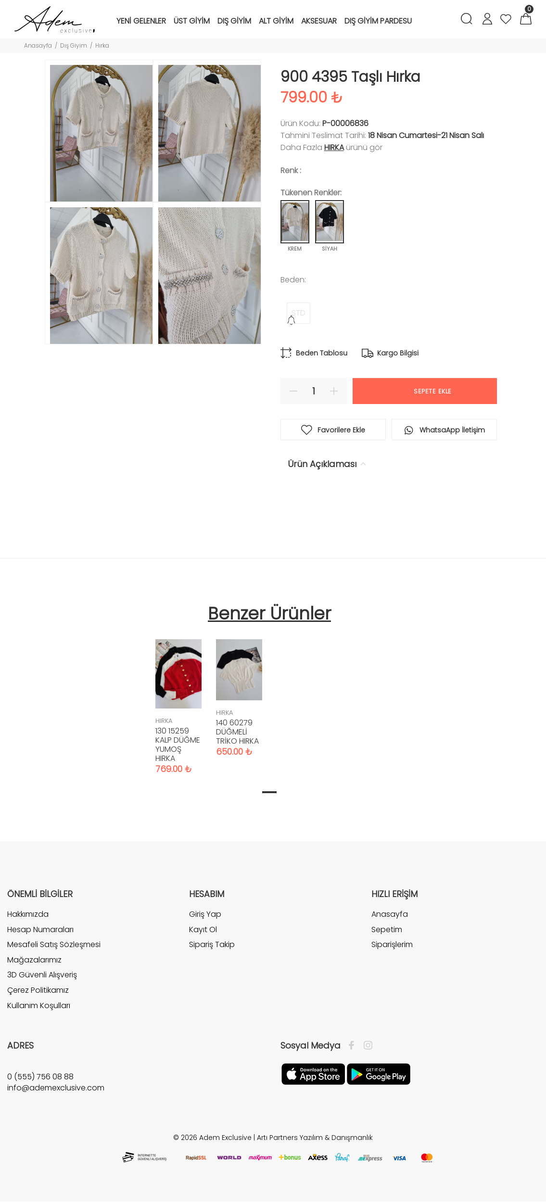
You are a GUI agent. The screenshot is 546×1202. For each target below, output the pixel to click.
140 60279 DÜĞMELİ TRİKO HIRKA (237, 732)
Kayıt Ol (203, 929)
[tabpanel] (178, 697)
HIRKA (334, 147)
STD (298, 312)
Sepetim (386, 929)
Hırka (102, 45)
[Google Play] (378, 1073)
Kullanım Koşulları (38, 1005)
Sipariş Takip (212, 944)
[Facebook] (354, 1046)
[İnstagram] (365, 1046)
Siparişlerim (392, 944)
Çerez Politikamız (38, 990)
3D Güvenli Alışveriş (42, 974)
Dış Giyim (73, 45)
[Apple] (313, 1073)
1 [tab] (269, 792)
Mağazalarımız (34, 959)
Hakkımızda (28, 914)
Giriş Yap (205, 914)
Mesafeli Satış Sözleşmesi (54, 944)
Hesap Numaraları (40, 929)
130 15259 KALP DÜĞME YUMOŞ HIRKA (177, 744)
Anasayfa (38, 45)
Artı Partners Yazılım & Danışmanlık (315, 1137)
